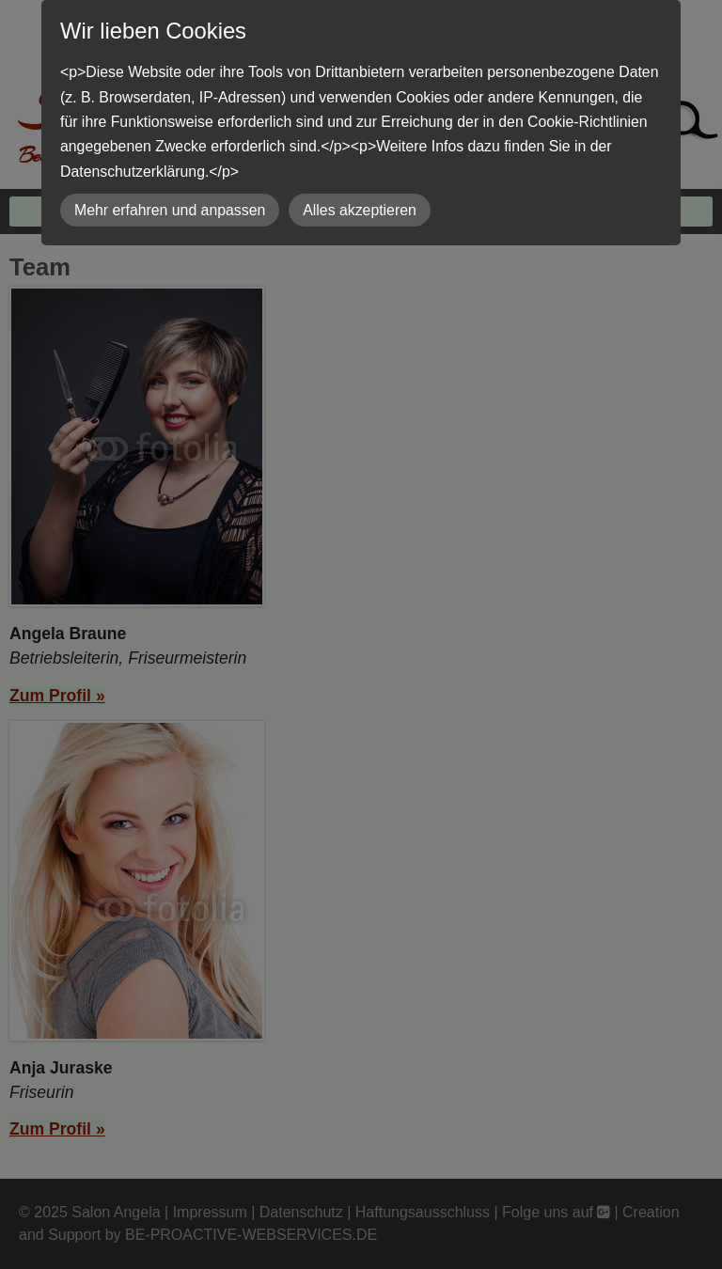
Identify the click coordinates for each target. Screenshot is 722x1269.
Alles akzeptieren (359, 210)
